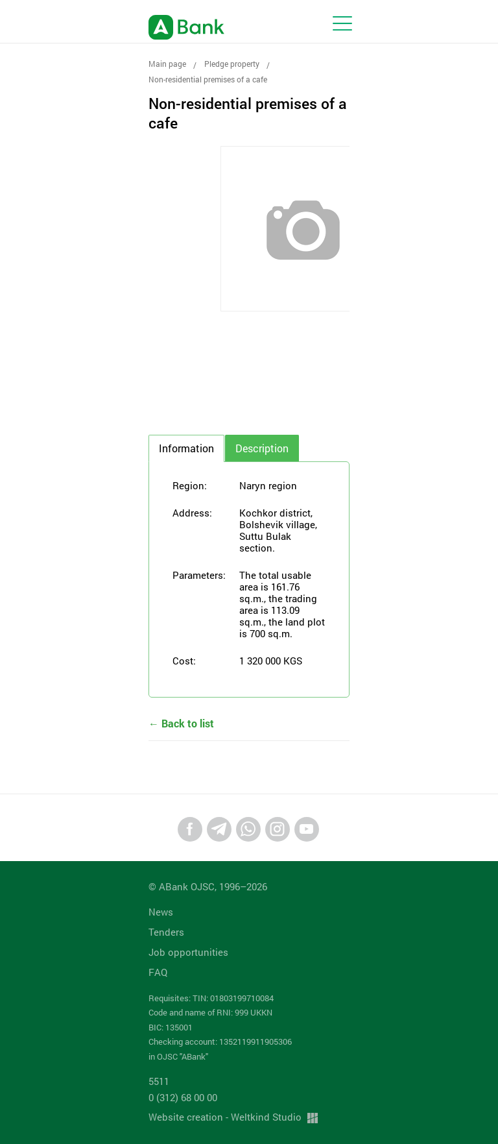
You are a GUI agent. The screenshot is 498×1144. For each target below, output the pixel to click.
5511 (158, 1081)
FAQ (157, 972)
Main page (167, 63)
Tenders (166, 931)
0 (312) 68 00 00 (182, 1097)
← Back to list (181, 723)
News (160, 911)
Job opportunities (188, 951)
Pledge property (231, 63)
